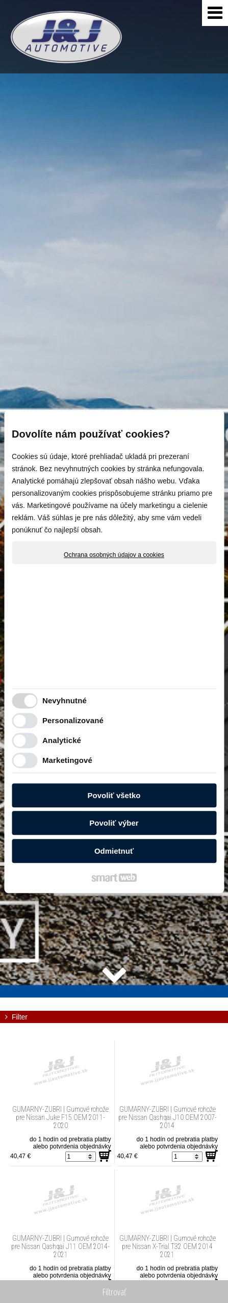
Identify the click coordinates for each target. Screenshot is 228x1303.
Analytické (61, 740)
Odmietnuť (114, 851)
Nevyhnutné (64, 700)
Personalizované (73, 720)
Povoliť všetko (114, 795)
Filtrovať (114, 1292)
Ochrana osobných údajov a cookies (114, 554)
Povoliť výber (113, 823)
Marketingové (67, 760)
